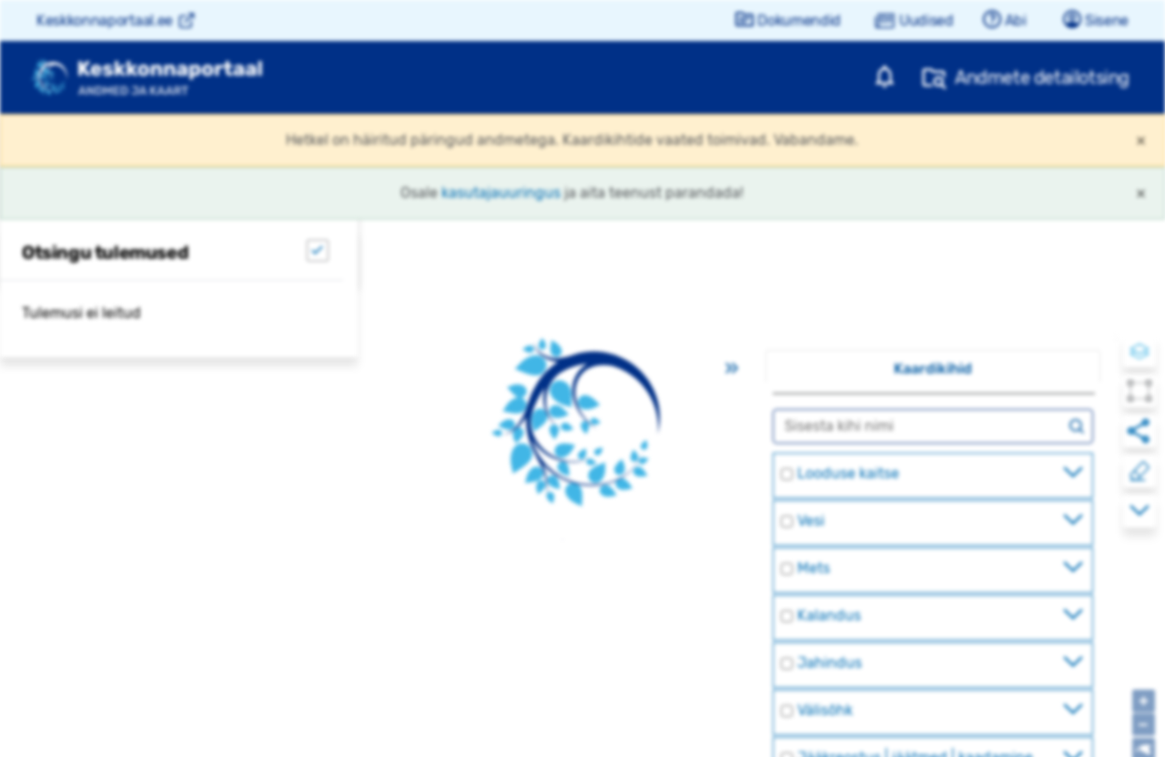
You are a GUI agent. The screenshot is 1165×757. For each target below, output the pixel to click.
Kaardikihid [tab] (933, 368)
